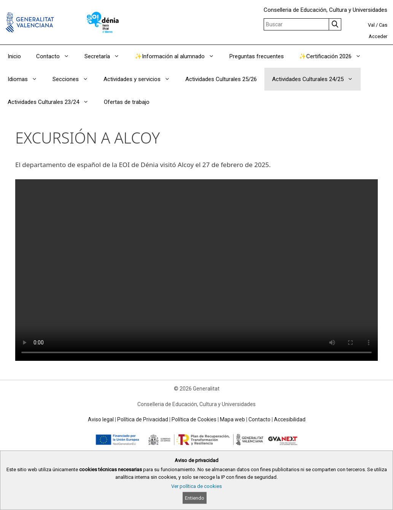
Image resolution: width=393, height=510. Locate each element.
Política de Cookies (194, 419)
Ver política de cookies (196, 486)
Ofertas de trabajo (127, 102)
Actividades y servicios (140, 79)
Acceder (378, 36)
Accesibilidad (289, 419)
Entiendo (194, 498)
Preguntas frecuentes (256, 56)
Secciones (74, 79)
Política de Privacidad (142, 419)
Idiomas (26, 79)
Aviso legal (101, 419)
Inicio (14, 56)
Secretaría (105, 56)
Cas (383, 25)
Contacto (56, 56)
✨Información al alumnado (178, 56)
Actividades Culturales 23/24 (52, 102)
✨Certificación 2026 (334, 56)
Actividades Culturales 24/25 (316, 79)
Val (371, 25)
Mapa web (232, 419)
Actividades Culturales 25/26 (221, 79)
